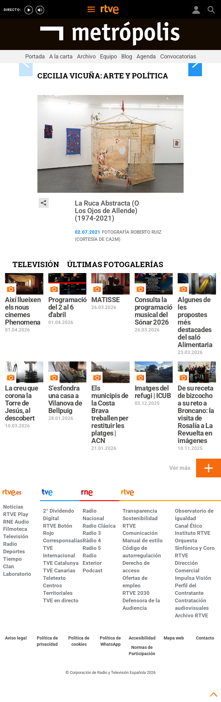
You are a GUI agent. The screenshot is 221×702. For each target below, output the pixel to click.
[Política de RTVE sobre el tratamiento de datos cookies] (79, 641)
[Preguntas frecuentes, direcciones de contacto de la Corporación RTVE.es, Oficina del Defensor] (205, 638)
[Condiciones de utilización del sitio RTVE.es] (16, 638)
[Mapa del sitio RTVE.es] (173, 638)
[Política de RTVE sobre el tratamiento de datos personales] (47, 641)
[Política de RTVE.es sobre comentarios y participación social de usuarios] (142, 651)
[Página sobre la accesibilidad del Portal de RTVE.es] (142, 638)
